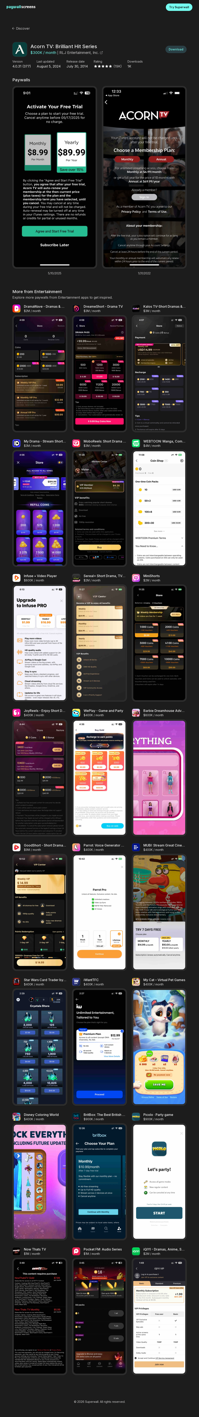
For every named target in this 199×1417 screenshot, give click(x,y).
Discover (21, 28)
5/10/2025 (54, 273)
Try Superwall (179, 7)
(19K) (118, 66)
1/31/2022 (144, 273)
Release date (76, 61)
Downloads (135, 61)
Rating (98, 61)
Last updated (45, 61)
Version (17, 61)
